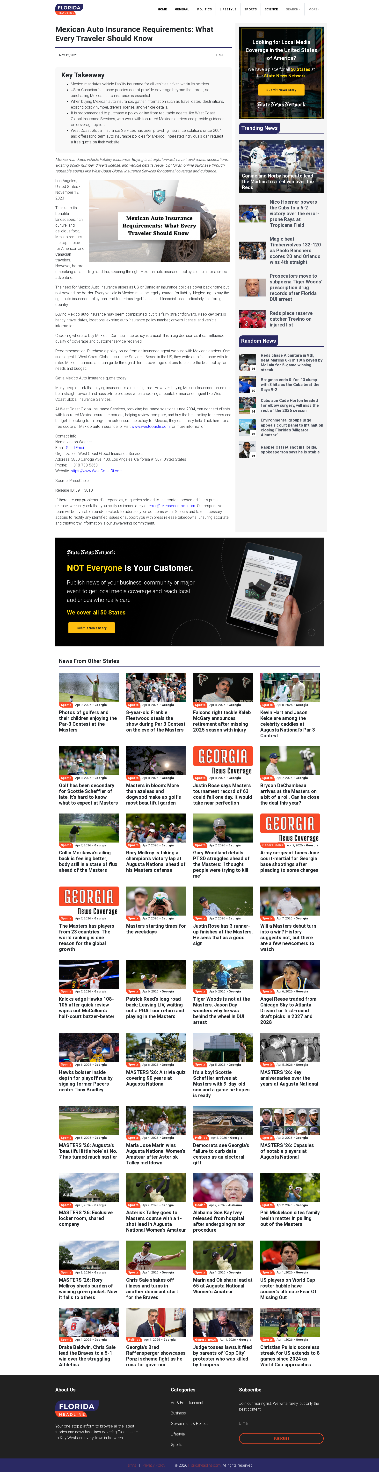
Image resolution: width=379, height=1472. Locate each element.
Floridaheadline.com (204, 1465)
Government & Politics (189, 1423)
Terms (131, 1465)
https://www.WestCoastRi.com (97, 470)
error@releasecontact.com (172, 505)
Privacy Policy (154, 1465)
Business (178, 1413)
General (182, 9)
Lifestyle (228, 9)
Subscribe (281, 1438)
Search (292, 9)
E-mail (244, 1423)
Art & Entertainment (187, 1402)
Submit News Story (281, 90)
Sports (250, 9)
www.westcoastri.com (150, 426)
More (312, 9)
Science (271, 9)
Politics (204, 9)
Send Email (75, 447)
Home (164, 9)
